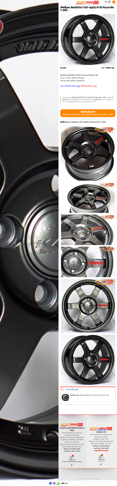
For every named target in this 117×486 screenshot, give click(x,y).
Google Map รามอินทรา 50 (101, 458)
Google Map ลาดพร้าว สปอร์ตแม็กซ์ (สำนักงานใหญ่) (72, 459)
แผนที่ (64, 483)
